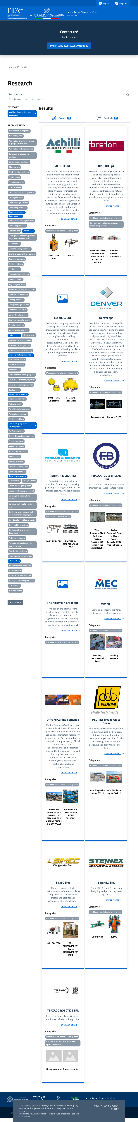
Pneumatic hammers (17, 399)
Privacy (98, 1106)
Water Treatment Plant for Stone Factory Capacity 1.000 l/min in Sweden (114, 540)
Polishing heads (15, 404)
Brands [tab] (61, 118)
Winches (14, 586)
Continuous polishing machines (21, 220)
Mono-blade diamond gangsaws (22, 375)
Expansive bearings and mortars (22, 289)
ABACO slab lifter (53, 258)
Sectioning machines (17, 472)
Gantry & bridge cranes (18, 315)
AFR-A (71, 256)
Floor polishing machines (19, 305)
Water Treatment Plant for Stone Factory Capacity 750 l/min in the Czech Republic (97, 541)
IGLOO (114, 940)
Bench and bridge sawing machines (19, 156)
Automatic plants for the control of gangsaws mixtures (21, 143)
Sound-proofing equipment (20, 486)
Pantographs (14, 390)
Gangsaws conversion (17, 310)
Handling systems (114, 659)
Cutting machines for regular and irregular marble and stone (22, 238)
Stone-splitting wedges (18, 525)
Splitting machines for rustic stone (20, 506)
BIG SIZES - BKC (54, 543)
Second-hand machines (18, 467)
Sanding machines (16, 462)
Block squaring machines (19, 172)
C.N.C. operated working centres (21, 192)
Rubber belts (14, 456)
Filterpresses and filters (18, 295)
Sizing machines (29, 481)
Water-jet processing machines (21, 581)
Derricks (14, 244)
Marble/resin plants (17, 359)
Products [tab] (107, 118)
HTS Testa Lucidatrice (70, 401)
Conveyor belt (14, 231)
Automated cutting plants (19, 131)
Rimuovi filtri (15, 602)
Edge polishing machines (19, 274)
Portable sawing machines (19, 409)
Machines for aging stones (19, 345)
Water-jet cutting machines (20, 575)
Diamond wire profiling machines (22, 254)
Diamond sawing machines (19, 249)
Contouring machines (17, 226)
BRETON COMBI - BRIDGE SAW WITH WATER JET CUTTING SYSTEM (97, 257)
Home (11, 67)
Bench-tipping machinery (19, 162)
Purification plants (16, 431)
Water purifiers (15, 570)
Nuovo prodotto (54, 1073)
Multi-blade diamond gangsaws (22, 380)
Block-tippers (14, 177)
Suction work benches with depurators (20, 532)
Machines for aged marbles (20, 340)
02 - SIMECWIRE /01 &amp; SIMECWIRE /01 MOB (70, 952)
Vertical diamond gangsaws (20, 565)
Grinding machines (16, 325)
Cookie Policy (111, 1106)
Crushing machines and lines (97, 660)
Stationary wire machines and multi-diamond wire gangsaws (21, 514)
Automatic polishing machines (21, 149)
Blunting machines (16, 182)
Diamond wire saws (17, 259)
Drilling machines (16, 264)
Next (82, 247)
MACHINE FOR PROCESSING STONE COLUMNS (70, 817)
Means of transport (16, 365)
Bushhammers (15, 187)
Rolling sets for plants (18, 451)
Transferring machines (18, 551)
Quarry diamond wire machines (21, 436)
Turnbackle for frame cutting (20, 556)
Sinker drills (14, 481)
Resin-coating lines (16, 446)
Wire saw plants (15, 591)
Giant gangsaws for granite (19, 320)
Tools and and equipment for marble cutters (20, 545)
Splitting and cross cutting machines (19, 498)
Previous (43, 247)
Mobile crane (14, 370)
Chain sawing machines (18, 203)
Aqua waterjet (97, 418)
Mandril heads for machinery (20, 350)
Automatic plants (16, 136)
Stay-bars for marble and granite (22, 520)
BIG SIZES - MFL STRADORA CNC (70, 546)
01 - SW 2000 (54, 946)
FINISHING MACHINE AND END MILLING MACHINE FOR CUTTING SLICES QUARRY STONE (54, 820)
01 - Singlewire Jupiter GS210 (97, 795)
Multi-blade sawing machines (21, 385)
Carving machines (16, 198)
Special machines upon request (21, 491)
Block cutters (14, 167)
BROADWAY (97, 940)
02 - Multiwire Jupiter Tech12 (114, 795)
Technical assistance (17, 538)
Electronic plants (15, 279)
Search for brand (17, 94)
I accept (114, 1109)
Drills (14, 269)
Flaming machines (16, 300)
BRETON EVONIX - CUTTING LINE (114, 254)
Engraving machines (17, 284)
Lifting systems (29, 335)
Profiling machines (16, 419)
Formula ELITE (114, 418)
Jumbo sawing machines (18, 330)
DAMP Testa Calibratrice (54, 401)
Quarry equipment (16, 441)
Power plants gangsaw (18, 414)
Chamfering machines (17, 208)
